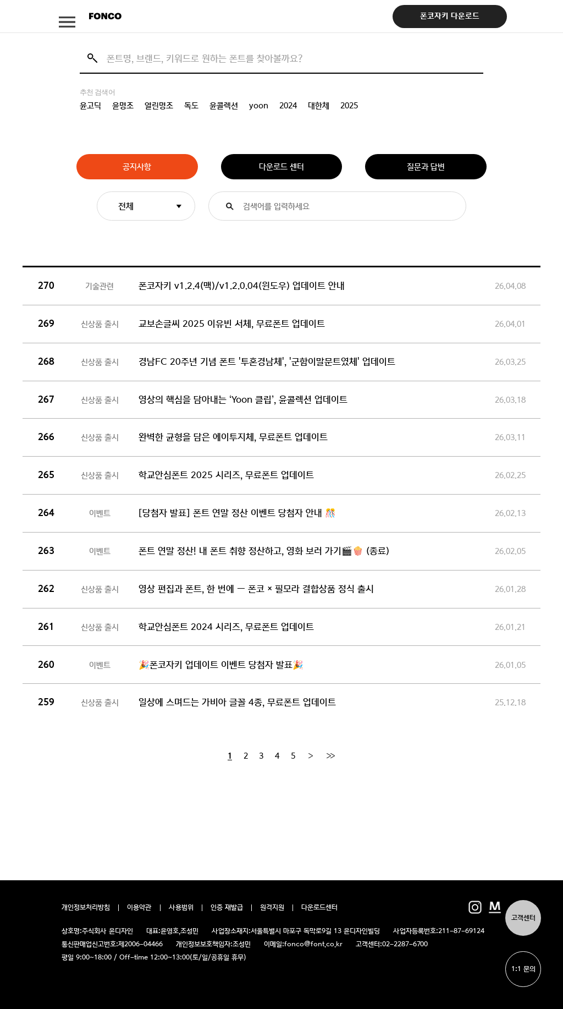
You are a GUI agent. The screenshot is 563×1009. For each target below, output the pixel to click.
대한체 (318, 105)
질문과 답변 (426, 167)
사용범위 (181, 907)
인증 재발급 (227, 907)
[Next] (310, 756)
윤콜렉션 (223, 105)
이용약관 (139, 907)
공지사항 (137, 167)
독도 (191, 105)
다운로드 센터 (281, 167)
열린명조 (159, 105)
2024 (288, 105)
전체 (126, 206)
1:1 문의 (523, 969)
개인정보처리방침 (86, 907)
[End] (330, 756)
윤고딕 (90, 105)
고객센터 (523, 918)
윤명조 (123, 105)
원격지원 (272, 907)
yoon (258, 105)
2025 (349, 105)
